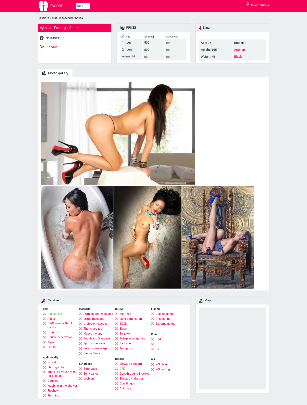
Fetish (51, 347)
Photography (55, 367)
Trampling (126, 348)
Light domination (131, 319)
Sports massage (94, 343)
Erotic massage (93, 319)
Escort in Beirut (47, 17)
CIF (158, 349)
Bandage (125, 343)
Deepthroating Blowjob (134, 373)
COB (158, 344)
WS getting (163, 369)
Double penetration (59, 337)
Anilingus (126, 388)
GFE (122, 368)
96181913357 (55, 38)
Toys (50, 342)
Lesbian (88, 378)
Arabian (239, 50)
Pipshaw (52, 390)
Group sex (54, 332)
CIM (158, 339)
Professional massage (98, 314)
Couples (52, 380)
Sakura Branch (92, 353)
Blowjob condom (131, 364)
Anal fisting (163, 319)
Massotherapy (92, 333)
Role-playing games (132, 338)
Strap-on (125, 333)
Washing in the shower (62, 385)
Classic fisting (165, 314)
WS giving (162, 364)
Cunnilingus (127, 383)
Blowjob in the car (131, 378)
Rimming (53, 395)
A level (51, 319)
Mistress (125, 314)
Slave (123, 328)
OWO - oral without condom (59, 325)
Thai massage (92, 328)
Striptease (90, 368)
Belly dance (90, 373)
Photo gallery (55, 73)
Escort (51, 362)
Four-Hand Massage (96, 338)
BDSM (124, 323)
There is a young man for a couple (61, 374)
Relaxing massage (95, 348)
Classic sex (55, 314)
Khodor (48, 47)
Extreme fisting (165, 323)
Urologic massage (95, 323)
